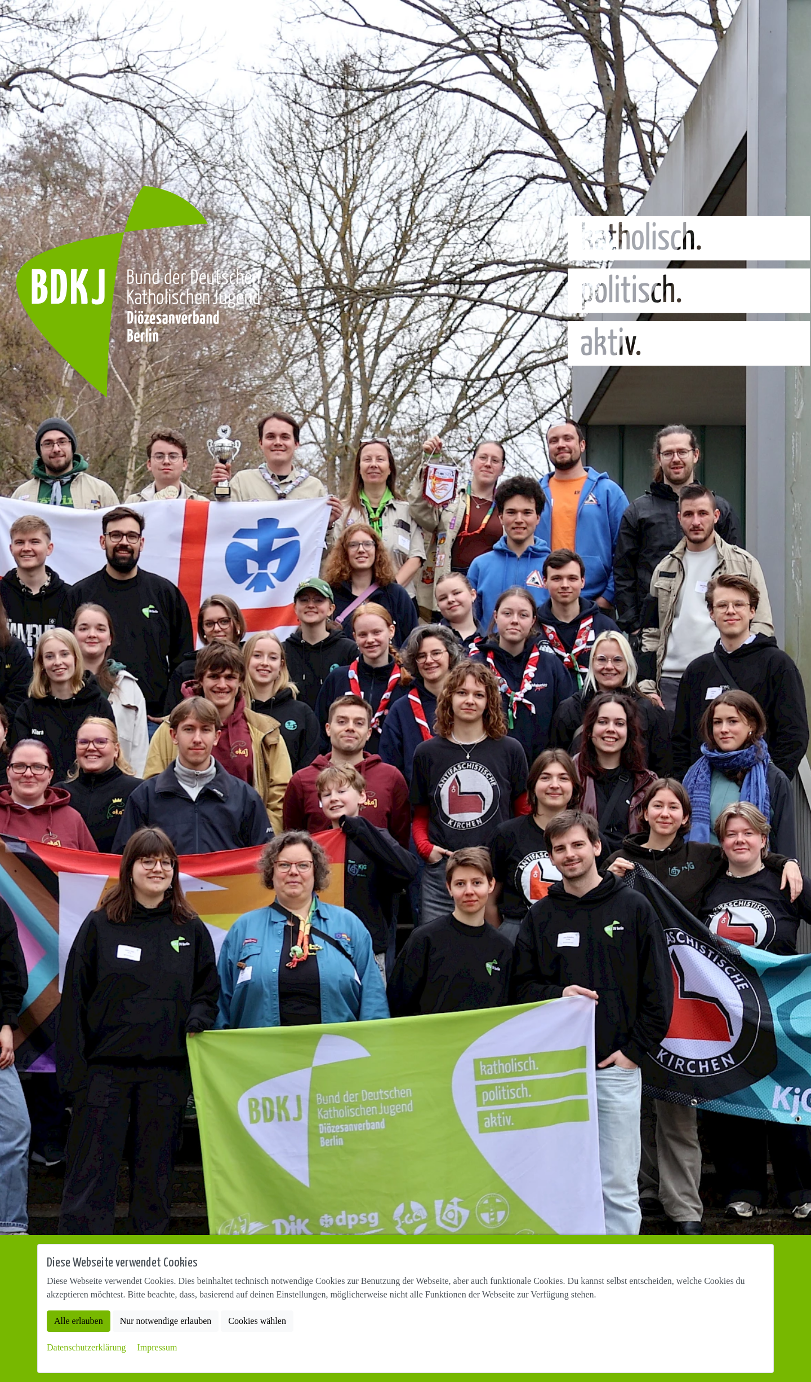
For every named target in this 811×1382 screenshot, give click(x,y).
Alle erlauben (78, 1321)
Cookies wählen (257, 1321)
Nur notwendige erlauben (166, 1321)
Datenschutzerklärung (86, 1347)
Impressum (157, 1347)
